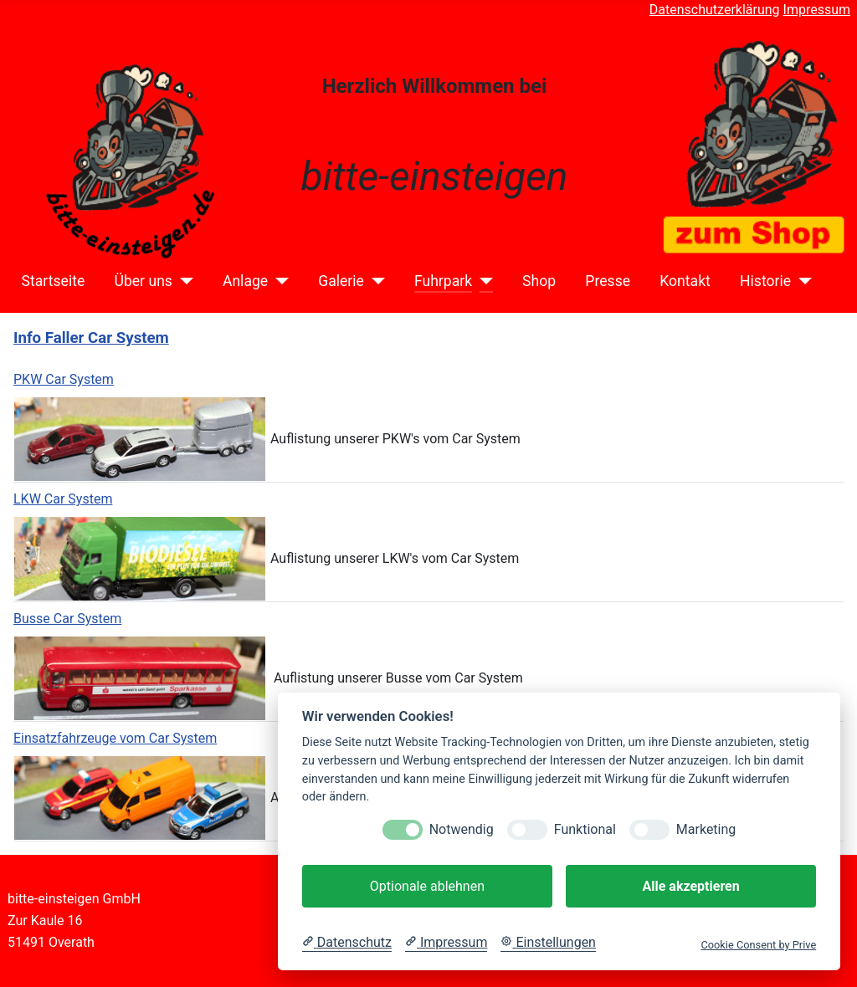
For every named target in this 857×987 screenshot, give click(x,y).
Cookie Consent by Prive (758, 944)
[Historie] (801, 281)
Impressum (817, 10)
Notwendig (461, 829)
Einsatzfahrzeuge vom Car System (115, 738)
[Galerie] (374, 281)
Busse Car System (67, 618)
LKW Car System (62, 499)
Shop (539, 281)
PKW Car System (63, 379)
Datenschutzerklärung (714, 10)
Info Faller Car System (91, 338)
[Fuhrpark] (482, 281)
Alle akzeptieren (690, 886)
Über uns (143, 281)
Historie (765, 281)
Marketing (706, 829)
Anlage (245, 281)
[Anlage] (278, 281)
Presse (607, 281)
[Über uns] (182, 281)
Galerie (341, 281)
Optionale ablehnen (427, 886)
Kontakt (685, 281)
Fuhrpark (443, 281)
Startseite (53, 281)
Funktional (585, 829)
